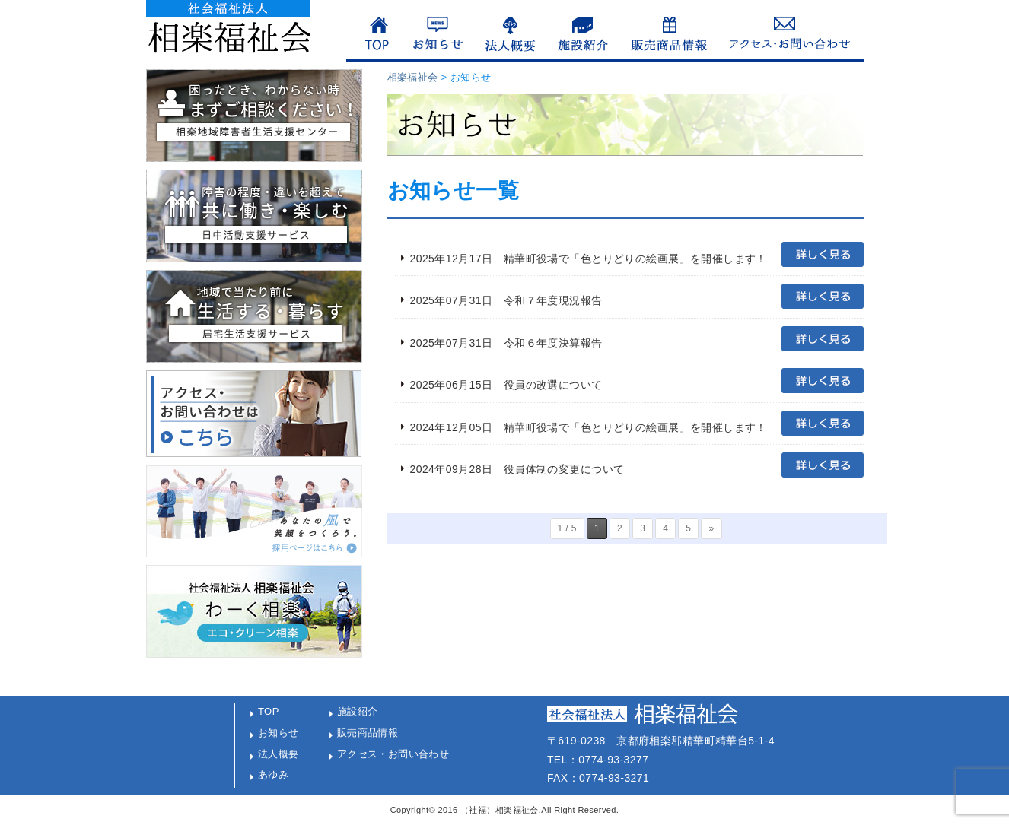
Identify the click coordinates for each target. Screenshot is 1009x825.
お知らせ (278, 732)
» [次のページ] (711, 528)
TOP (268, 711)
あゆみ (273, 774)
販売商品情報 (368, 732)
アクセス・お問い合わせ (393, 754)
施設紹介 (357, 711)
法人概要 (278, 754)
